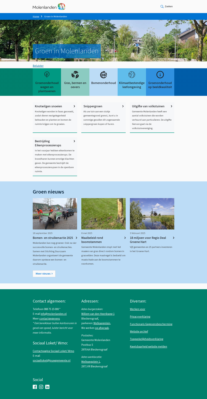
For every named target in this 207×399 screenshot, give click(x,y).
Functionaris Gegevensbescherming (151, 324)
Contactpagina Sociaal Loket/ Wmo (53, 351)
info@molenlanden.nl (54, 314)
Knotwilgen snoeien (55, 112)
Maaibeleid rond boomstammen (103, 246)
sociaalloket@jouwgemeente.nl (51, 360)
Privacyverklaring (140, 317)
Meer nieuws (43, 279)
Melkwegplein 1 (90, 362)
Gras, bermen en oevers (75, 90)
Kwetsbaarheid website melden (148, 347)
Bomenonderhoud (103, 88)
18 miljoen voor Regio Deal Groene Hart (152, 246)
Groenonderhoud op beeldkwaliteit (160, 90)
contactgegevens (49, 319)
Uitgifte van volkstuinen (152, 112)
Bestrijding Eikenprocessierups (55, 149)
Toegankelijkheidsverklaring (146, 339)
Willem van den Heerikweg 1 (97, 314)
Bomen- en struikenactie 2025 (55, 244)
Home (36, 16)
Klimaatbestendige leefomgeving (132, 90)
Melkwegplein (101, 323)
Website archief (139, 331)
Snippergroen (103, 112)
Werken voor (137, 309)
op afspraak (102, 328)
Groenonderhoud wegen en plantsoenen (47, 92)
